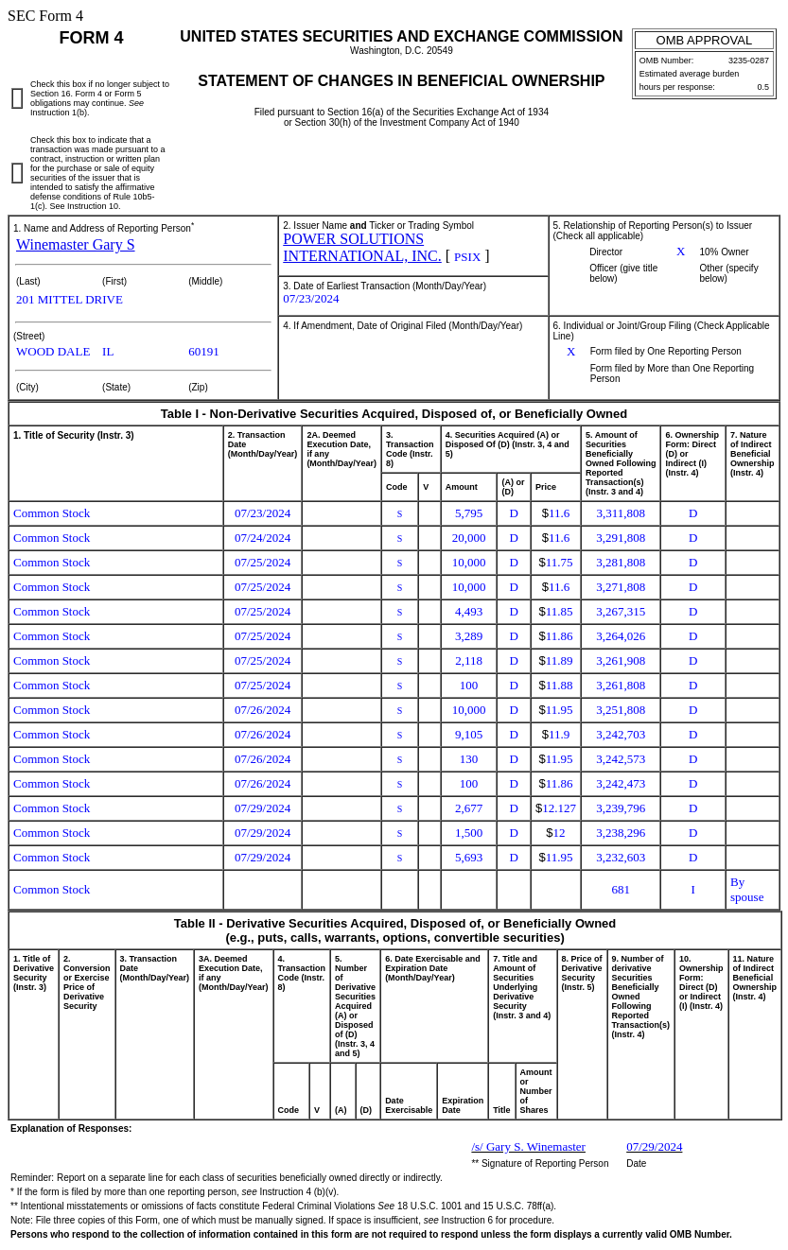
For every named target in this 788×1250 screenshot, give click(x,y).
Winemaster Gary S (75, 244)
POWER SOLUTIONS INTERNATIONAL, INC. (362, 247)
